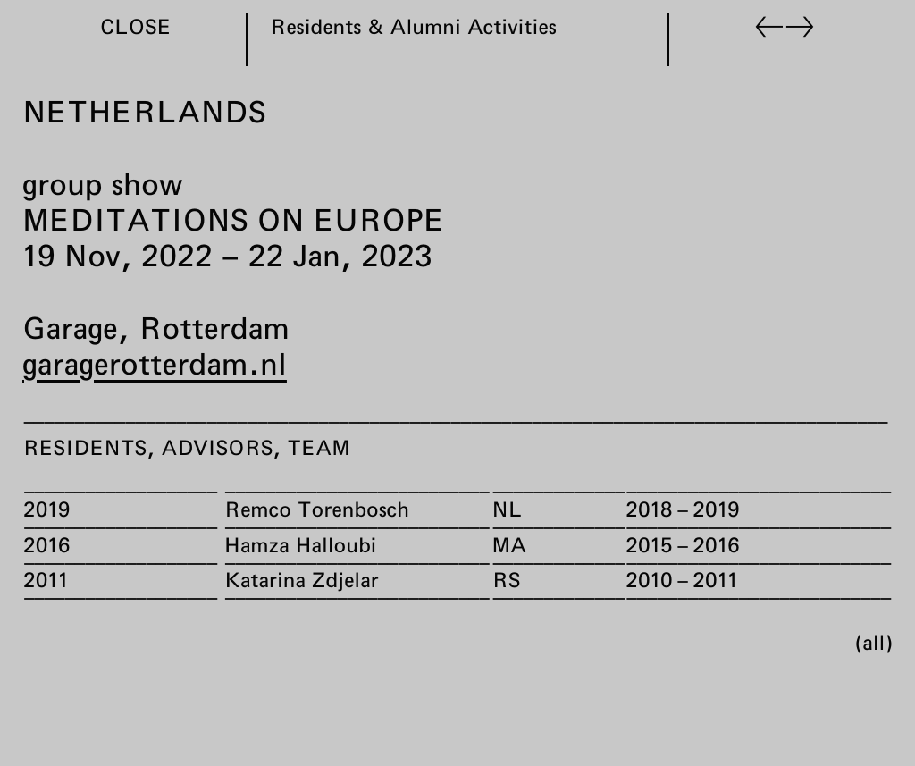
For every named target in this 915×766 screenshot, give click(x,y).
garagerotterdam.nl (154, 363)
